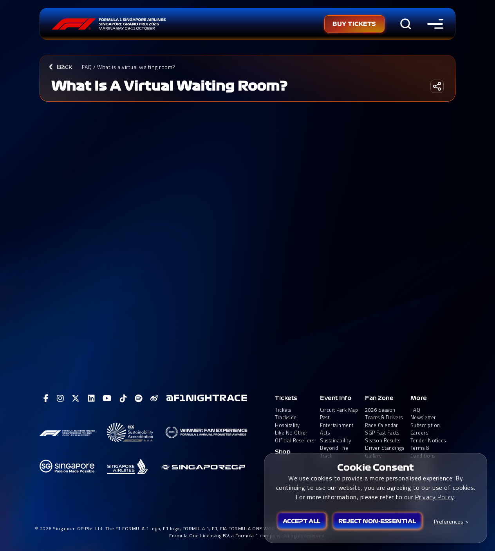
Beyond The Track (334, 452)
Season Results (382, 440)
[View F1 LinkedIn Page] (91, 398)
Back (64, 67)
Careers (419, 432)
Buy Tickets (354, 24)
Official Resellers (294, 440)
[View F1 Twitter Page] (76, 398)
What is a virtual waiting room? (136, 67)
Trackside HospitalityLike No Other (291, 425)
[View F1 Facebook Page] (46, 398)
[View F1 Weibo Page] (154, 398)
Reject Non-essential (377, 521)
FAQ (87, 67)
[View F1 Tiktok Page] (123, 398)
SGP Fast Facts (382, 432)
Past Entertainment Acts (337, 425)
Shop (283, 452)
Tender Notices (428, 440)
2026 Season (380, 410)
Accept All (301, 521)
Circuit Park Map (339, 410)
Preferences (448, 521)
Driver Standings (384, 448)
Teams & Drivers (384, 417)
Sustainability (335, 440)
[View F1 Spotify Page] (138, 398)
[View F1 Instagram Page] (60, 398)
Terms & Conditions (422, 452)
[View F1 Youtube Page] (107, 398)
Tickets (286, 398)
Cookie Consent (375, 467)
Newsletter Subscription (425, 421)
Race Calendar (381, 425)
